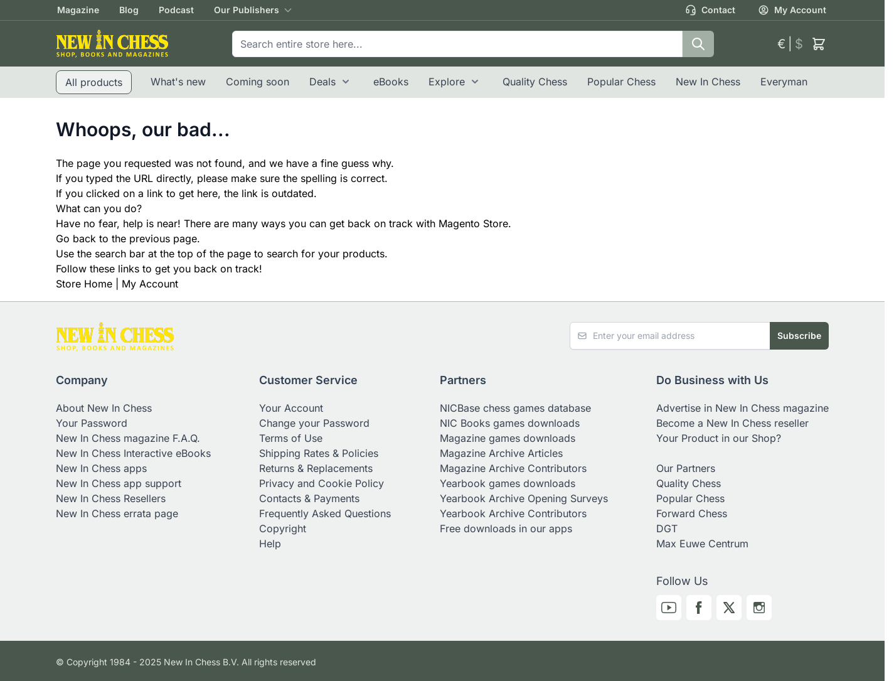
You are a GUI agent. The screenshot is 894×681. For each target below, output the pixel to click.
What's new (178, 81)
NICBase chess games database (515, 408)
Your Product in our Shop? (718, 438)
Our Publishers (246, 9)
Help (270, 543)
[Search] (698, 44)
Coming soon (257, 81)
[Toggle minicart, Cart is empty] (819, 44)
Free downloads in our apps (506, 528)
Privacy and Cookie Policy (321, 483)
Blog (129, 9)
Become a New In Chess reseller (732, 423)
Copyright (282, 528)
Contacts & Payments (309, 498)
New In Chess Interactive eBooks (133, 453)
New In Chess (708, 81)
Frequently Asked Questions (325, 513)
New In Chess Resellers (111, 498)
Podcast (176, 9)
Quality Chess (535, 81)
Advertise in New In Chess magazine (742, 408)
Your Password (91, 423)
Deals (322, 81)
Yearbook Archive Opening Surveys (524, 498)
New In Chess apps (101, 468)
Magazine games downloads (507, 438)
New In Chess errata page (117, 513)
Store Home (84, 283)
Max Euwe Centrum (702, 543)
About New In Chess (104, 408)
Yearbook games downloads (507, 483)
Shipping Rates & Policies (318, 453)
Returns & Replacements (316, 468)
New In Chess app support (118, 483)
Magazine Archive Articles (501, 453)
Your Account (291, 408)
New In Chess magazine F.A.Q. (128, 438)
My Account (792, 10)
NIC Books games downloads (510, 423)
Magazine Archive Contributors (513, 468)
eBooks (390, 81)
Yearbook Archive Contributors (513, 513)
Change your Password (314, 423)
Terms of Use (290, 438)
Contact (710, 10)
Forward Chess (691, 513)
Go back (76, 238)
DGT (667, 528)
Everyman (783, 81)
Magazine (78, 9)
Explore (446, 81)
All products (93, 82)
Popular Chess (621, 81)
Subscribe (799, 335)
